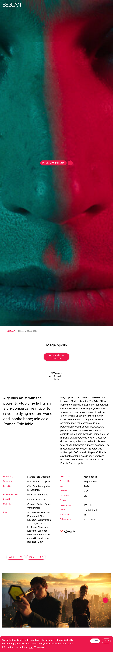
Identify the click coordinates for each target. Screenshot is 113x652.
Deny (106, 641)
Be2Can (11, 331)
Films (20, 331)
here (31, 647)
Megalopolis (31, 331)
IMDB (37, 557)
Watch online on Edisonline (56, 357)
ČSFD (16, 557)
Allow (95, 641)
